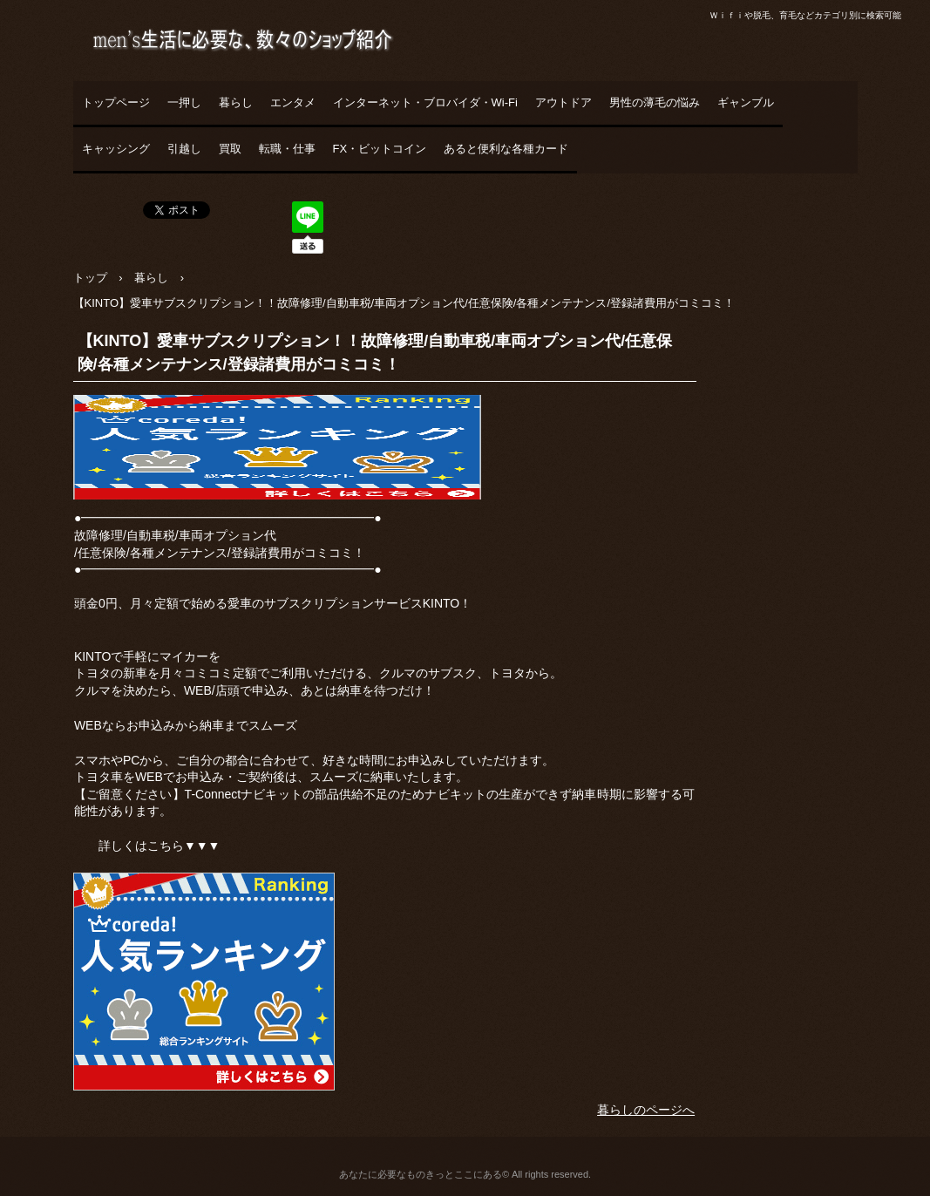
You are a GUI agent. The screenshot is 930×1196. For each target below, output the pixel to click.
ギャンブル (745, 102)
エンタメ (293, 102)
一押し (184, 102)
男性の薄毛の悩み (654, 102)
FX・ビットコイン (380, 148)
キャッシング (116, 148)
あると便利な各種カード (506, 148)
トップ (90, 277)
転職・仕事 (287, 148)
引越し (184, 148)
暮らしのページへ (646, 1110)
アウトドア (563, 102)
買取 (230, 148)
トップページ (116, 102)
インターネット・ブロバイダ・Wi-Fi (425, 102)
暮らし (236, 102)
